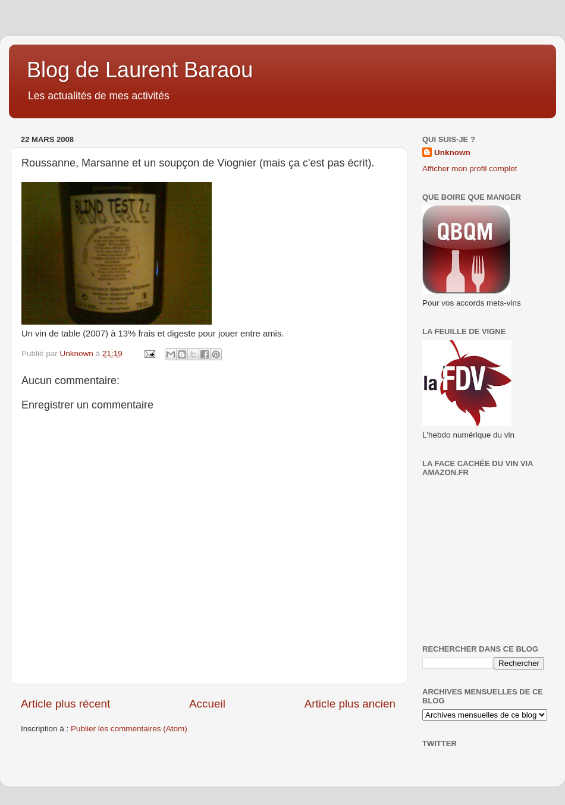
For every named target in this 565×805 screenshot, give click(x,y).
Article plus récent (65, 703)
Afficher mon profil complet (469, 168)
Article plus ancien (350, 703)
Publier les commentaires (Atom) (129, 728)
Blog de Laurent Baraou (140, 70)
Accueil (207, 703)
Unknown (452, 152)
